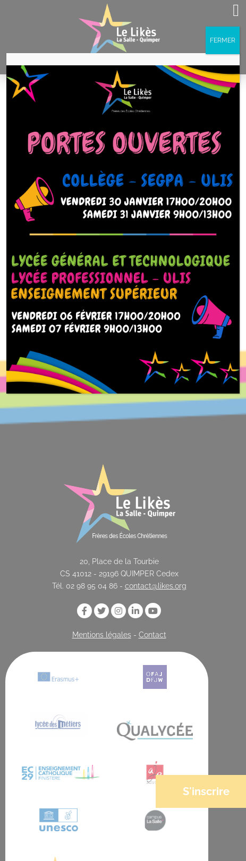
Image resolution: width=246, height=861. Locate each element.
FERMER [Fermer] (222, 40)
